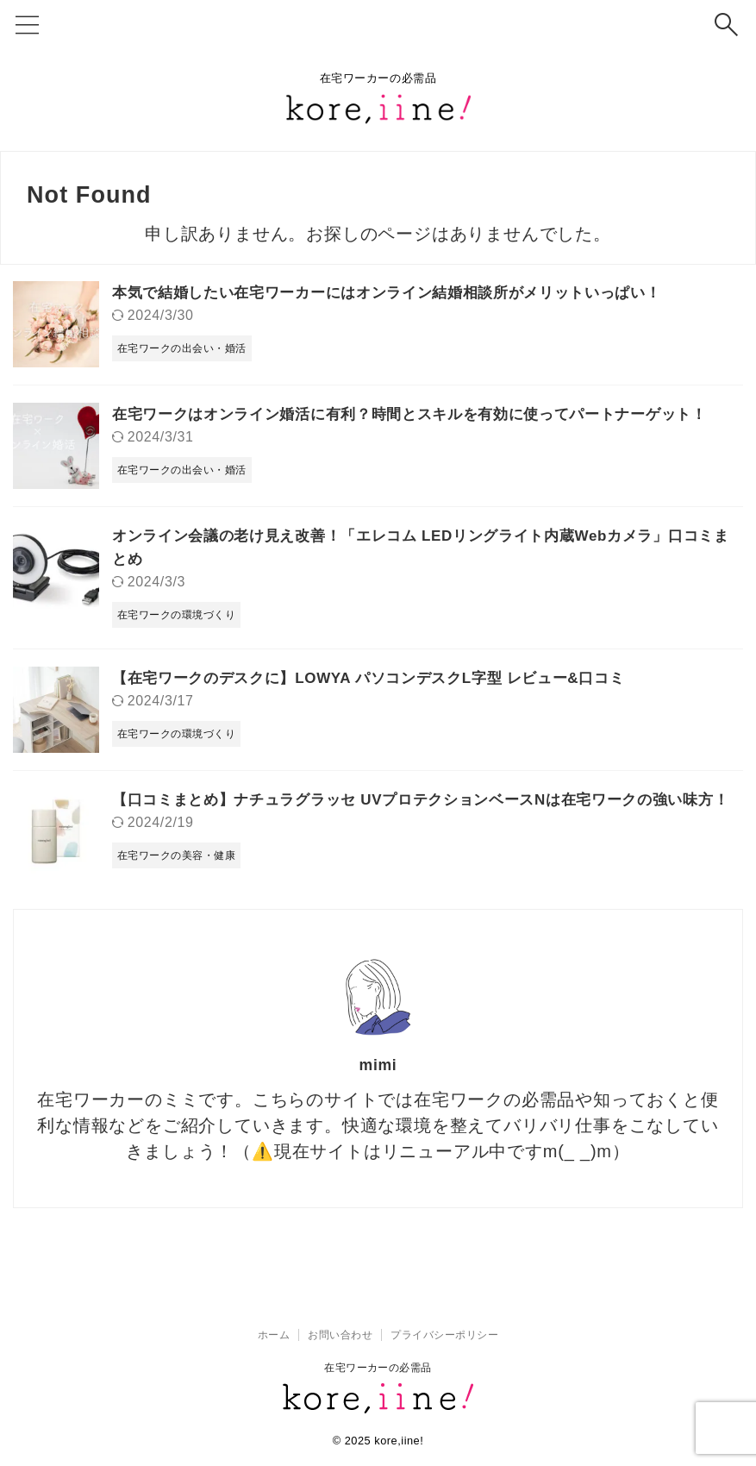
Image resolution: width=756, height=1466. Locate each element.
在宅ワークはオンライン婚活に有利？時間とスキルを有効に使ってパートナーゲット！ (426, 414)
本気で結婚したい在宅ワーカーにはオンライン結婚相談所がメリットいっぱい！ (402, 292)
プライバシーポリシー (444, 1335)
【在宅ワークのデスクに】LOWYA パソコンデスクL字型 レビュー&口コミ (383, 677)
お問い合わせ (340, 1335)
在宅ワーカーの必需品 (378, 1368)
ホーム (274, 1335)
